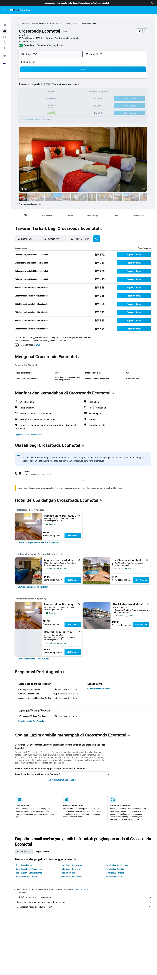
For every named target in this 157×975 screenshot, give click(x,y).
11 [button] (67, 86)
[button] (152, 3)
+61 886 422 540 (27, 41)
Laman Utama (24, 23)
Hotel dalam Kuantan (115, 869)
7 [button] (41, 86)
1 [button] (48, 79)
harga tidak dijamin (81, 889)
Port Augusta (71, 23)
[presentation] (41, 204)
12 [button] (74, 86)
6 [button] (35, 86)
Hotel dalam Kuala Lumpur (117, 865)
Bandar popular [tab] (24, 852)
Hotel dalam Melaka (114, 877)
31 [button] (61, 105)
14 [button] (41, 92)
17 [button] (61, 92)
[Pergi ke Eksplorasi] (4, 41)
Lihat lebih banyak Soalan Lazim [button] (62, 780)
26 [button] (74, 99)
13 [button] (35, 92)
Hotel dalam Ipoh (68, 873)
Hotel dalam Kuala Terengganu (29, 869)
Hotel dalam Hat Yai (24, 865)
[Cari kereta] (4, 29)
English (106, 3)
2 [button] (54, 79)
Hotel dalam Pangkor (115, 873)
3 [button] (61, 79)
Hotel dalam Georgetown (71, 865)
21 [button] (41, 99)
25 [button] (67, 99)
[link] (38, 542)
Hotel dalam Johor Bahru (26, 877)
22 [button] (48, 99)
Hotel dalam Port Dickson (72, 877)
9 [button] (54, 86)
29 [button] (48, 105)
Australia (36, 23)
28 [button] (41, 105)
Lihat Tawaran (73, 536)
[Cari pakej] (4, 35)
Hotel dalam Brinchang (71, 869)
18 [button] (67, 92)
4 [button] (67, 79)
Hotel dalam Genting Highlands (29, 873)
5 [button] (74, 79)
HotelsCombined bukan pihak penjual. (84, 897)
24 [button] (61, 99)
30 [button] (54, 105)
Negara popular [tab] (42, 852)
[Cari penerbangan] (4, 18)
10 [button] (61, 86)
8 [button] (48, 86)
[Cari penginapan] (4, 24)
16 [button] (54, 92)
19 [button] (74, 92)
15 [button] (48, 92)
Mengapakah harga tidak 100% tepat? (84, 907)
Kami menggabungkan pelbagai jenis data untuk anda (84, 902)
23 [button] (54, 99)
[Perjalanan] (4, 48)
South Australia (53, 23)
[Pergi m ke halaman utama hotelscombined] (20, 10)
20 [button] (35, 99)
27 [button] (35, 105)
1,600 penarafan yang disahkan (51, 45)
